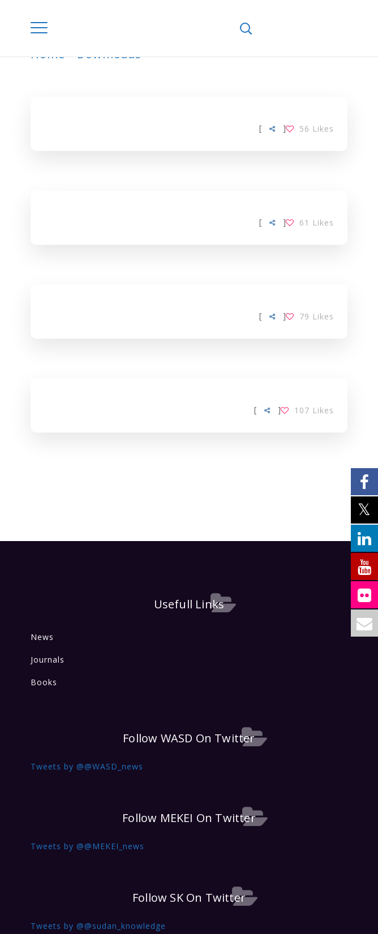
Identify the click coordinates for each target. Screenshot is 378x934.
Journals (48, 659)
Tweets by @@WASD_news (87, 766)
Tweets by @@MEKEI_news (87, 846)
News (42, 637)
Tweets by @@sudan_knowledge (98, 925)
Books (44, 682)
